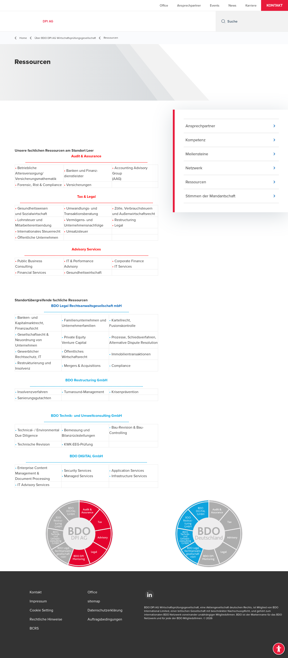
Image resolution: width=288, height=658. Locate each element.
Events (214, 5)
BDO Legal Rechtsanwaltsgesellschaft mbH (86, 305)
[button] (274, 5)
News (232, 5)
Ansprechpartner (189, 5)
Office (164, 5)
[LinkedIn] (149, 594)
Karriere (251, 5)
